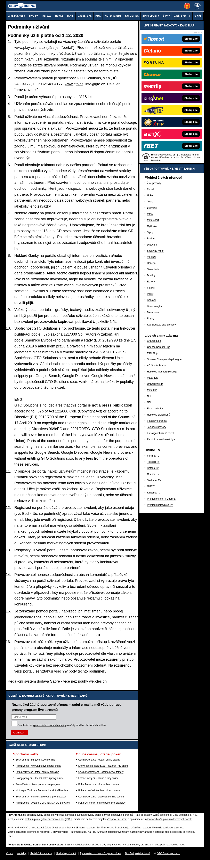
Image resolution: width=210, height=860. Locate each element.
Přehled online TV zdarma (161, 498)
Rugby (150, 318)
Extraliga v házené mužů (160, 433)
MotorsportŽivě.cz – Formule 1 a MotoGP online (42, 790)
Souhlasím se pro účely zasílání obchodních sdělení (61, 725)
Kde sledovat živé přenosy (161, 324)
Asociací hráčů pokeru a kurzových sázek (169, 819)
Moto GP (152, 390)
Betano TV (153, 468)
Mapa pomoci (114, 844)
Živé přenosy (154, 183)
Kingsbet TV (153, 492)
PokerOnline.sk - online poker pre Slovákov (102, 802)
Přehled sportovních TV (160, 505)
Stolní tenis (153, 269)
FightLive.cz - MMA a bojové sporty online (38, 765)
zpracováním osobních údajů (48, 725)
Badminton (153, 312)
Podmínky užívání (66, 853)
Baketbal (152, 207)
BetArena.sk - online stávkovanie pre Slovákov (41, 796)
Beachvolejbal (154, 306)
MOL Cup (152, 353)
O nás (9, 853)
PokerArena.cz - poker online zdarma (98, 784)
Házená (151, 263)
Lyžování (152, 244)
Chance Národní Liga (158, 347)
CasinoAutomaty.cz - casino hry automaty (101, 772)
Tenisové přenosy (156, 427)
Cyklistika (152, 226)
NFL (149, 402)
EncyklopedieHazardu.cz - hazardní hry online (103, 765)
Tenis (150, 201)
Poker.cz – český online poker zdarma (99, 790)
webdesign (98, 681)
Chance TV (153, 474)
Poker (150, 293)
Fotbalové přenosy (157, 420)
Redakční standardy (41, 853)
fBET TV (151, 486)
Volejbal (151, 257)
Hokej (150, 195)
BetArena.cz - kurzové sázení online (35, 759)
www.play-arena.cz (29, 48)
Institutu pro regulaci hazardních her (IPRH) (48, 819)
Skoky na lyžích (155, 250)
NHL (149, 396)
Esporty (151, 281)
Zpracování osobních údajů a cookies (100, 853)
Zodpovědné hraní (117, 819)
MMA (150, 213)
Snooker (151, 300)
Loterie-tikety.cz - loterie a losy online (98, 778)
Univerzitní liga (155, 384)
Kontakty (21, 853)
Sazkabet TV (154, 480)
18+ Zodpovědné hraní (137, 853)
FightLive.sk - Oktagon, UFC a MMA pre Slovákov (43, 802)
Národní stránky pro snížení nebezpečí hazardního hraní (153, 844)
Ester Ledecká (155, 408)
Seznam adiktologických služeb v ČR (85, 844)
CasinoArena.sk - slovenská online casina (101, 796)
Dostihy (151, 275)
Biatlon (151, 238)
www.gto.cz (74, 84)
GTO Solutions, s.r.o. (168, 853)
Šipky (150, 232)
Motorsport (153, 220)
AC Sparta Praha (156, 365)
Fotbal (150, 189)
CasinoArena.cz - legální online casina (99, 759)
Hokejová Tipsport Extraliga (162, 371)
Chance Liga (154, 340)
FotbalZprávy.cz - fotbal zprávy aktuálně (37, 772)
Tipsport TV (153, 461)
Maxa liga (152, 377)
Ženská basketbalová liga (161, 439)
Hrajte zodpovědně (18, 827)
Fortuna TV (153, 455)
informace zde (78, 831)
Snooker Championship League (164, 359)
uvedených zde (40, 110)
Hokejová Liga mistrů (158, 414)
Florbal (151, 287)
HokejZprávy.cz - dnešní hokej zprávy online (40, 778)
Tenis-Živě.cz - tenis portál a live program (38, 784)
